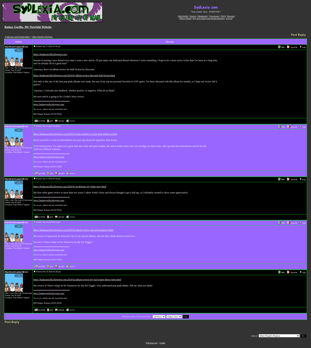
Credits (162, 343)
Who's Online (185, 18)
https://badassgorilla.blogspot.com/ (50, 54)
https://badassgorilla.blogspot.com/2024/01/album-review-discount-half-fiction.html (74, 75)
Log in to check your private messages (208, 18)
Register (230, 16)
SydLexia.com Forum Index (17, 36)
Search (193, 16)
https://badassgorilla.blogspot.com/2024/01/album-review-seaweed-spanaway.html (73, 230)
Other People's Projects (42, 36)
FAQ (223, 16)
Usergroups (214, 16)
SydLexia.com (151, 343)
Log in (229, 18)
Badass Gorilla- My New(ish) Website (28, 27)
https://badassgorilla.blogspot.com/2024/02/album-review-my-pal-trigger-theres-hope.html (77, 279)
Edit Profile (183, 16)
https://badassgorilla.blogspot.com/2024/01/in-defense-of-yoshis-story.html (69, 186)
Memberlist (202, 16)
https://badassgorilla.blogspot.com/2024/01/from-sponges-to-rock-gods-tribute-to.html (75, 134)
